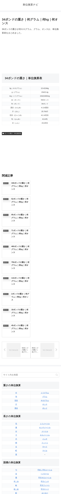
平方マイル (45, 418)
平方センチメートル (16, 418)
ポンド (44, 329)
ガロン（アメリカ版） (45, 456)
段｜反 (16, 410)
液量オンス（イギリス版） (45, 433)
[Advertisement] (30, 54)
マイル (44, 371)
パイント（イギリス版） (45, 445)
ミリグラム (45, 314)
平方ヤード (45, 410)
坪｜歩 (16, 402)
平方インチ (45, 402)
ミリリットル (16, 452)
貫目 (16, 329)
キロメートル (45, 356)
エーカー (45, 414)
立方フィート (45, 441)
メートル (45, 352)
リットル (16, 456)
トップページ (16, 486)
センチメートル (45, 348)
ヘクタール (45, 395)
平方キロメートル (44, 398)
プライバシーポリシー (45, 486)
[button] (57, 295)
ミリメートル (45, 344)
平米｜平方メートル (44, 391)
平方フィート (45, 406)
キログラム (45, 321)
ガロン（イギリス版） (45, 452)
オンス (44, 325)
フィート (45, 364)
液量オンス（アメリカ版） (45, 437)
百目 (16, 321)
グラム (44, 317)
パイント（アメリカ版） (45, 449)
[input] (30, 295)
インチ (44, 360)
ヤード (44, 368)
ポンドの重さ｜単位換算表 (12, 133)
